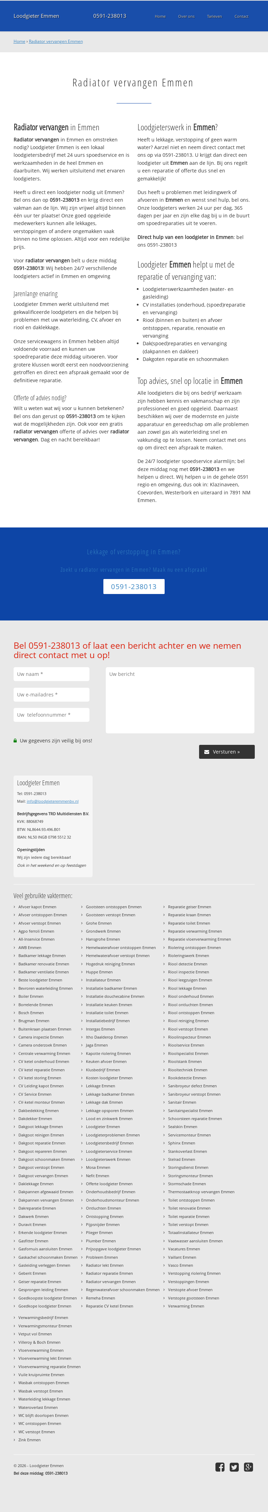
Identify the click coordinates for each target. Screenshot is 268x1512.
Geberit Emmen (32, 1273)
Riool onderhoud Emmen (191, 996)
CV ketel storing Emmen (39, 1077)
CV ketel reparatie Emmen (41, 1069)
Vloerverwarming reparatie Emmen (49, 1366)
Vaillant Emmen (182, 1257)
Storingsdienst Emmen (188, 1167)
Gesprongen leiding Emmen (43, 1289)
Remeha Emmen (100, 1298)
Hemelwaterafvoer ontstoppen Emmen (121, 947)
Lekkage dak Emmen (104, 1102)
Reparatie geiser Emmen (189, 906)
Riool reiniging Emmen (188, 1020)
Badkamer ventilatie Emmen (43, 971)
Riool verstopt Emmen (188, 1029)
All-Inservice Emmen (36, 939)
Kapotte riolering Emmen (108, 1053)
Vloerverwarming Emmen (41, 1350)
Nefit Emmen (97, 1175)
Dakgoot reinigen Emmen (41, 1134)
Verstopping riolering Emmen (194, 1273)
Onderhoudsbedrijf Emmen (110, 1191)
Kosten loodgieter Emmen (109, 1077)
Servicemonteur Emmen (189, 1134)
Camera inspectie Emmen (41, 1037)
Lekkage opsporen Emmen (110, 1110)
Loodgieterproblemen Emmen (113, 1134)
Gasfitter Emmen (33, 1240)
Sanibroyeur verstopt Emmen (194, 1094)
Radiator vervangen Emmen (56, 41)
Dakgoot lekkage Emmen (40, 1126)
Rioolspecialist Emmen (188, 1053)
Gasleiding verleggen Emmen (44, 1265)
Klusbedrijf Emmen (103, 1069)
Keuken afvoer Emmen (106, 1061)
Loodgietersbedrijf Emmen (110, 1142)
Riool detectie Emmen (187, 963)
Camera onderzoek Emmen (42, 1045)
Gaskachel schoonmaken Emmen (48, 1257)
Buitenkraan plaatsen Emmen (44, 1029)
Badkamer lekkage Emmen (42, 955)
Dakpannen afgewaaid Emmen (45, 1191)
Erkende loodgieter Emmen (42, 1232)
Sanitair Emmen (182, 1102)
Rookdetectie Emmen (187, 1077)
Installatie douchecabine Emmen (115, 996)
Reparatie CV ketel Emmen (109, 1306)
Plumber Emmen (101, 1240)
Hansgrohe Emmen (103, 939)
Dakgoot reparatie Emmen (41, 1142)
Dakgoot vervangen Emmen (43, 1175)
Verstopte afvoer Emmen (190, 1289)
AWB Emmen (29, 947)
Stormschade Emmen (187, 1183)
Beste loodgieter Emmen (40, 979)
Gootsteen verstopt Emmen (110, 914)
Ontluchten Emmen (103, 1208)
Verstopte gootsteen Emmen (193, 1298)
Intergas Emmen (100, 1029)
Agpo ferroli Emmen (36, 931)
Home (19, 41)
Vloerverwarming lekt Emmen (44, 1358)
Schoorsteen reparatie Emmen (195, 1118)
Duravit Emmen (32, 1224)
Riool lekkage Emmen (187, 988)
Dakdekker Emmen (35, 1118)
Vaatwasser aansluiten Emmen (195, 1240)
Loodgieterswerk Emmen (108, 1159)
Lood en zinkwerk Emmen (109, 1118)
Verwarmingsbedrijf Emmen (43, 1317)
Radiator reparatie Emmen (109, 1273)
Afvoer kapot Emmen (37, 906)
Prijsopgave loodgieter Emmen (113, 1248)
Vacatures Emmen (184, 1248)
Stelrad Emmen (181, 1159)
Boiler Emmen (31, 996)
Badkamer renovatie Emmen (43, 963)
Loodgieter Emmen (36, 16)
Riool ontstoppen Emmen (191, 1012)
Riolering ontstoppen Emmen (194, 947)
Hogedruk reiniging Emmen (110, 963)
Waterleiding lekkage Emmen (44, 1399)
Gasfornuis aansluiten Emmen (45, 1248)
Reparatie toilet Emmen (189, 923)
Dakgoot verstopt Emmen (41, 1167)
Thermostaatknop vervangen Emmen (201, 1191)
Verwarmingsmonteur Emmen (45, 1325)
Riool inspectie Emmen (188, 971)
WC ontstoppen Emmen (39, 1423)
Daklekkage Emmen (36, 1183)
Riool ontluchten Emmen (190, 1004)
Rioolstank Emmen (185, 1061)
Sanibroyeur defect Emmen (192, 1085)
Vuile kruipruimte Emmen (41, 1374)
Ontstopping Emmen (105, 1216)
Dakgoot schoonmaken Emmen (46, 1159)
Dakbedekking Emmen (38, 1110)
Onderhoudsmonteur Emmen (112, 1200)
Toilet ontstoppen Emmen (191, 1200)
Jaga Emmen (97, 1045)
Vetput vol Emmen (35, 1333)
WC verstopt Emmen (36, 1431)
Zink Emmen (29, 1439)
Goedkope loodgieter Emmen (44, 1306)
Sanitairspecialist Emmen (190, 1110)
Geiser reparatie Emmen (39, 1281)
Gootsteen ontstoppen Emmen (114, 906)
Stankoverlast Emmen (187, 1151)
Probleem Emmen (102, 1257)
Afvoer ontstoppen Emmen (42, 914)
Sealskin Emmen (182, 1126)
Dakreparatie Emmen (37, 1208)
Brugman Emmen (33, 1020)
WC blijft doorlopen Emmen (43, 1415)
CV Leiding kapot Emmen (41, 1085)
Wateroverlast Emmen (38, 1407)
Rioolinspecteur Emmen (189, 1037)
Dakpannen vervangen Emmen (46, 1200)
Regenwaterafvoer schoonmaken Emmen (123, 1289)
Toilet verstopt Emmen (188, 1224)
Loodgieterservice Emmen (109, 1151)
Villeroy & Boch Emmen (39, 1342)
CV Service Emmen (35, 1094)
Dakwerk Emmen (33, 1216)
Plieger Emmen (99, 1232)
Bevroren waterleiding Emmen (45, 988)
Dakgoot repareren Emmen (42, 1151)
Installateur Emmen (103, 979)
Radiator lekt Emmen (105, 1265)
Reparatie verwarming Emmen (195, 931)
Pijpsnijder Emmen (103, 1224)
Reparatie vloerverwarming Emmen (199, 939)
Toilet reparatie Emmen (189, 1216)
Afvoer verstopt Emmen (39, 923)
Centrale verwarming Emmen (44, 1053)
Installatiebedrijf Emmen (108, 1020)
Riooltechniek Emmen (187, 1069)
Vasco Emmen (180, 1265)
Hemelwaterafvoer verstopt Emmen (118, 955)
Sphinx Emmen (181, 1142)
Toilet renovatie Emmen (189, 1208)
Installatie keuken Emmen (109, 1004)
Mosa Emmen (98, 1167)
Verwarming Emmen (186, 1306)
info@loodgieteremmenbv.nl (53, 801)
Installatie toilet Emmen (107, 1012)
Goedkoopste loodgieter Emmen (47, 1298)
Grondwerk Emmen (103, 931)
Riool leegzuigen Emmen (190, 979)
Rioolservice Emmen (186, 1045)
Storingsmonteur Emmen (190, 1175)
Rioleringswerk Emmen (188, 955)
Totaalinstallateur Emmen (191, 1232)
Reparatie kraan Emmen (189, 914)
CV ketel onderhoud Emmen (43, 1061)
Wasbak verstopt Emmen (40, 1391)
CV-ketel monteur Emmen (41, 1102)
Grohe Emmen (99, 923)
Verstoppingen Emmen (188, 1281)
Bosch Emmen (31, 1012)
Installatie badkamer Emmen (111, 988)
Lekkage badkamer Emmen (110, 1094)
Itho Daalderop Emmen (107, 1037)
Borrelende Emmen (35, 1004)
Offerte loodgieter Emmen (109, 1183)
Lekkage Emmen (100, 1085)
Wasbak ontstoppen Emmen (43, 1382)
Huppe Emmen (99, 971)
